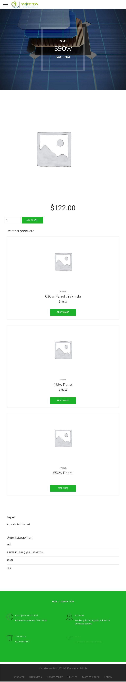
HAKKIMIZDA (35, 677)
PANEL (63, 41)
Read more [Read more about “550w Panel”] (63, 489)
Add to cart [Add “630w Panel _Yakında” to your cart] (63, 312)
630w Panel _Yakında (63, 296)
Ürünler (72, 677)
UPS (9, 569)
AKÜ (9, 545)
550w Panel (63, 473)
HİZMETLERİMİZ (55, 677)
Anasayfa (19, 677)
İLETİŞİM (108, 677)
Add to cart (32, 220)
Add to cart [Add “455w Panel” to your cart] (63, 400)
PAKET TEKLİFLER (90, 677)
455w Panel (63, 384)
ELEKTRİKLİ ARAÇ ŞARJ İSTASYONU (25, 553)
